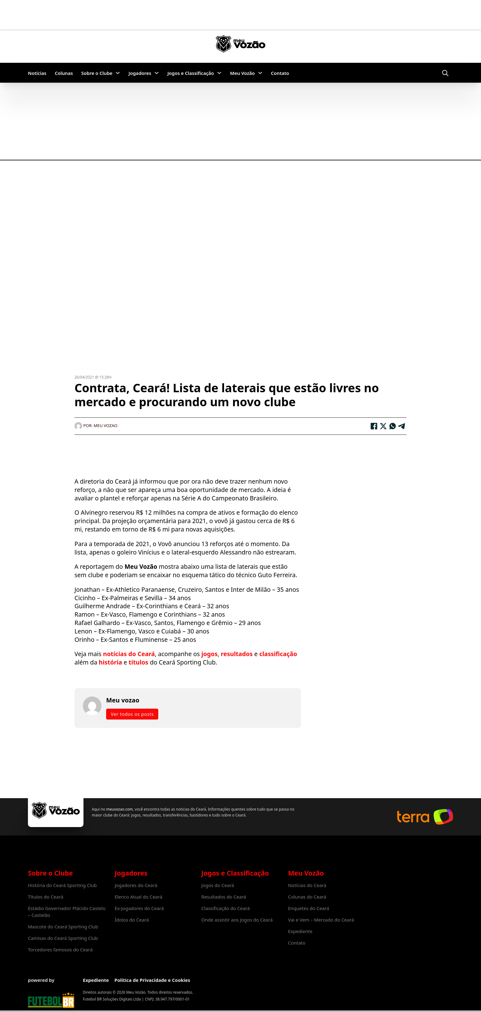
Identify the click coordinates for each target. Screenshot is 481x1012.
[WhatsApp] (392, 426)
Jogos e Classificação (190, 73)
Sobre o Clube (97, 73)
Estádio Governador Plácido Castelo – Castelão (67, 911)
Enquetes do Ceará (308, 908)
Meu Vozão (242, 73)
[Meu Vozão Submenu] (260, 73)
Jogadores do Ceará (136, 885)
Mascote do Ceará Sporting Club (63, 926)
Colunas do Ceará (307, 897)
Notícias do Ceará (307, 885)
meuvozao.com (119, 809)
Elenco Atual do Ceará (138, 897)
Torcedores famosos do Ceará (60, 949)
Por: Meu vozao (95, 425)
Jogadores (139, 73)
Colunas (64, 73)
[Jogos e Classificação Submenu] (219, 73)
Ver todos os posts (132, 714)
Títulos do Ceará (45, 897)
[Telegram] (402, 426)
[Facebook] (374, 426)
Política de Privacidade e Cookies (152, 980)
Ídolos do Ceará (132, 920)
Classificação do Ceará (225, 908)
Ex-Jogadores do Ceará (139, 908)
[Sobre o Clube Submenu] (117, 73)
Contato (280, 73)
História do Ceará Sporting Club (62, 885)
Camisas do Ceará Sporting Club (63, 938)
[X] (383, 426)
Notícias (37, 73)
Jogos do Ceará (217, 885)
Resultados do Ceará (223, 897)
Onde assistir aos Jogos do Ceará (237, 920)
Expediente (300, 931)
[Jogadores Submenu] (156, 73)
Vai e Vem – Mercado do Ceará (321, 920)
